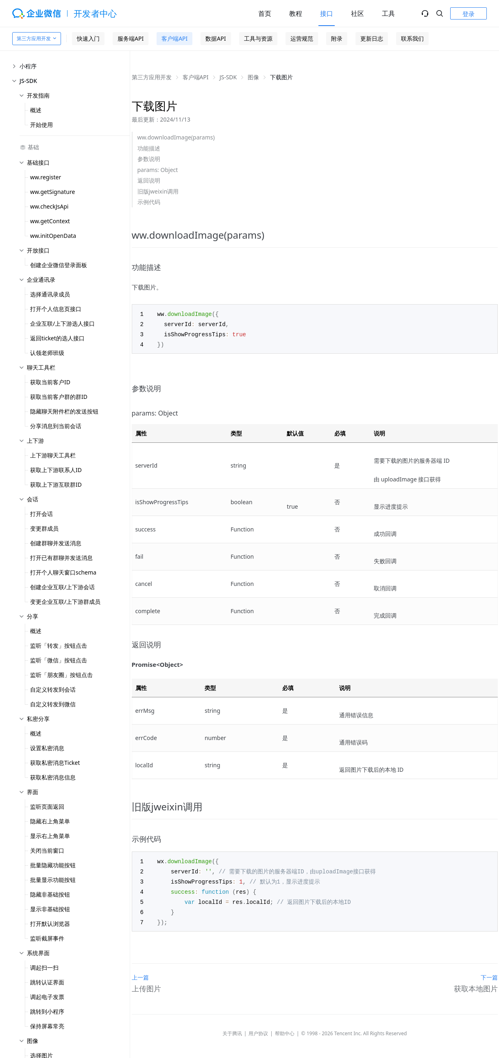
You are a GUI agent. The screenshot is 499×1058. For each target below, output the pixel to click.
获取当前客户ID (50, 382)
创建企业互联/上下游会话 (62, 587)
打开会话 (41, 514)
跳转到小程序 (47, 1011)
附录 (336, 38)
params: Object (157, 170)
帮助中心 (284, 1028)
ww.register (45, 177)
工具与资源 (258, 38)
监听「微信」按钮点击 (58, 660)
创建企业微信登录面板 (58, 265)
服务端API (131, 38)
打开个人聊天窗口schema (63, 572)
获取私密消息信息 (53, 777)
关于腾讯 (232, 1028)
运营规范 (301, 38)
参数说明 (148, 159)
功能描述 (148, 148)
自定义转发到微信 (53, 704)
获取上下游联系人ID (56, 470)
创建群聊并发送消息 (55, 543)
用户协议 (258, 1028)
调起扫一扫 (44, 967)
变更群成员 (44, 528)
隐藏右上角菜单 (50, 821)
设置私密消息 (47, 748)
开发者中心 (95, 13)
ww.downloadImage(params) (176, 137)
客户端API (174, 38)
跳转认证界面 (47, 982)
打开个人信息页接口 (55, 309)
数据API (215, 38)
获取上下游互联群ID (56, 484)
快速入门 (88, 38)
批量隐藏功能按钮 (53, 865)
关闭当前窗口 (47, 850)
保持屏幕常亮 (47, 1026)
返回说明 (148, 180)
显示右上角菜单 (50, 836)
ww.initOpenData (53, 235)
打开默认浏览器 (50, 923)
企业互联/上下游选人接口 (62, 323)
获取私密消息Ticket (55, 762)
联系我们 (412, 38)
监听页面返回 (47, 806)
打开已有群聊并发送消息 (61, 558)
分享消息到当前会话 (55, 426)
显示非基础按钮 (50, 909)
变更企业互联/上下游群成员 (65, 601)
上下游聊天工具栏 (53, 455)
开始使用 (41, 124)
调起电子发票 (47, 997)
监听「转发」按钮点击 (58, 645)
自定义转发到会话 (53, 689)
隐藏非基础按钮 (50, 894)
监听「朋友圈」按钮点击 (61, 675)
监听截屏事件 (47, 938)
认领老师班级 (47, 353)
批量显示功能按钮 (53, 880)
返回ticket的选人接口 (57, 338)
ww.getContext (50, 221)
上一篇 (140, 973)
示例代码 (148, 202)
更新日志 (371, 38)
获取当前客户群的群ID (58, 397)
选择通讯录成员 (50, 294)
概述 (35, 110)
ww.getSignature (52, 192)
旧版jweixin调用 (158, 191)
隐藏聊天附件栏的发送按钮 (64, 411)
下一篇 (489, 973)
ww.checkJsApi (49, 206)
